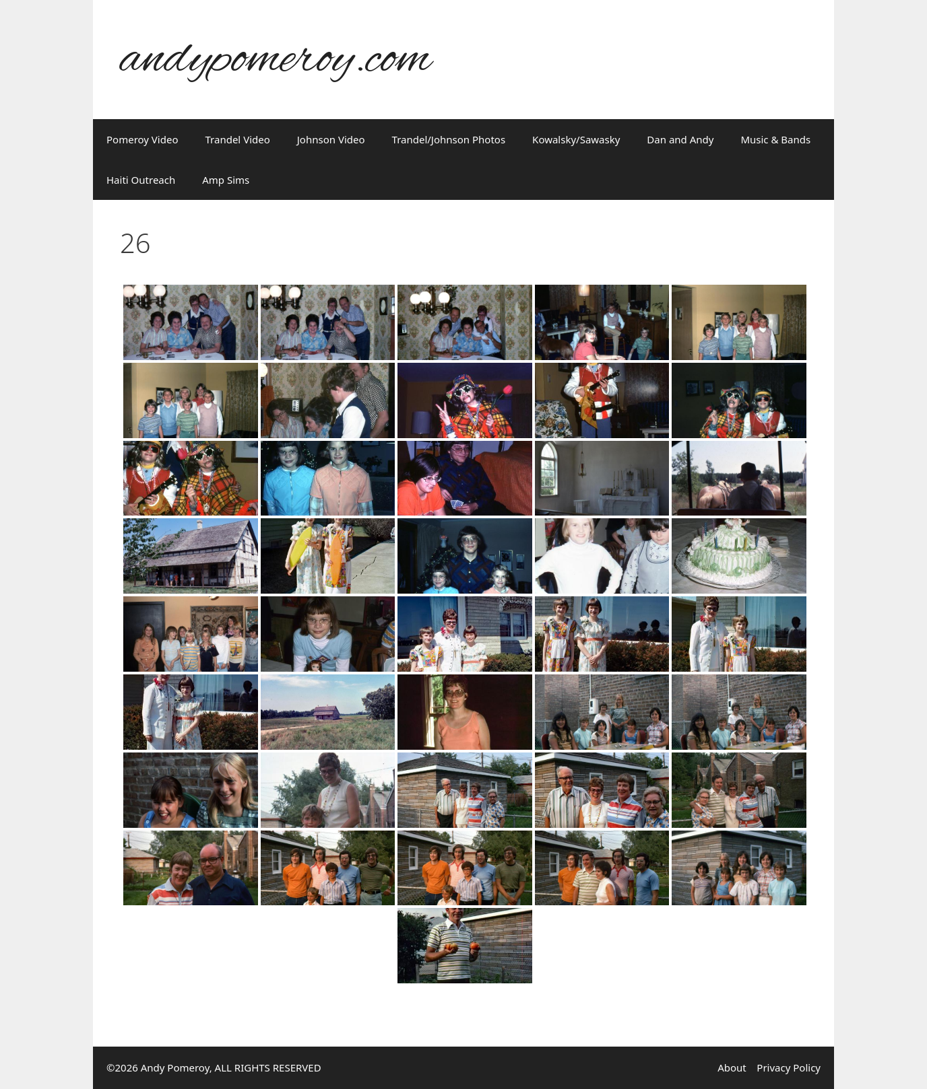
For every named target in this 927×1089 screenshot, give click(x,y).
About (731, 1067)
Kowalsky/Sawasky (576, 139)
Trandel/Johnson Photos (449, 139)
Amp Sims (225, 179)
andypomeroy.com (275, 60)
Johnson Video (331, 139)
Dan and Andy (680, 139)
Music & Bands (775, 139)
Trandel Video (237, 139)
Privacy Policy (789, 1067)
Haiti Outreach (140, 179)
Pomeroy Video (142, 139)
